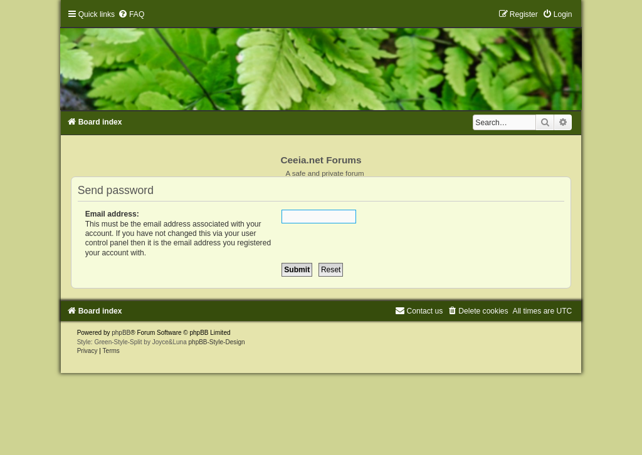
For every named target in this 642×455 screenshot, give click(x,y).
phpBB (121, 332)
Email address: (112, 214)
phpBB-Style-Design (217, 342)
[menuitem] (131, 14)
